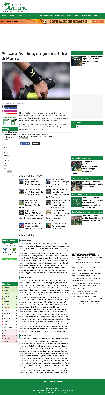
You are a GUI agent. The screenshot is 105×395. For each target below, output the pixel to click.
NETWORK (34, 385)
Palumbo (6, 160)
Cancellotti (7, 142)
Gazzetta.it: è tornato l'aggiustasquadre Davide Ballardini (59, 226)
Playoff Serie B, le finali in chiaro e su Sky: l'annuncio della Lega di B (48, 346)
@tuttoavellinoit (47, 136)
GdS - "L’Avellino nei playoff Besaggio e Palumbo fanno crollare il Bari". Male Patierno (54, 265)
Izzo (5, 144)
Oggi (73, 126)
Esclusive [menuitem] (23, 16)
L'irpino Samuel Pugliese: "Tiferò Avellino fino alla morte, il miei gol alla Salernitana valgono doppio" (59, 314)
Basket (74, 178)
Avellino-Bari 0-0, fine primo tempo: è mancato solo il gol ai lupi (45, 304)
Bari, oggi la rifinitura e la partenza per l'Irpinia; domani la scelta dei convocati (51, 348)
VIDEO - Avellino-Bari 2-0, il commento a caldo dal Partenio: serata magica (50, 295)
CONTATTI (60, 385)
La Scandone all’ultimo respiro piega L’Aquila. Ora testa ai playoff (47, 243)
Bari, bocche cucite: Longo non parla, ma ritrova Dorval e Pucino (47, 363)
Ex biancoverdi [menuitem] (46, 16)
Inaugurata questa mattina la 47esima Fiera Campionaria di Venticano (49, 353)
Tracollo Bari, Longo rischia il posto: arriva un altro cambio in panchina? (49, 256)
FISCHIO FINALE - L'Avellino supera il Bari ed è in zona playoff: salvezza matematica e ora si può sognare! (62, 300)
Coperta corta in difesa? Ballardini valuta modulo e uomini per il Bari (48, 368)
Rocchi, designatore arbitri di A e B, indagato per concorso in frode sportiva (50, 251)
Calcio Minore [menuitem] (86, 16)
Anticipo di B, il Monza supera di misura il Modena (41, 307)
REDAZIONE (43, 385)
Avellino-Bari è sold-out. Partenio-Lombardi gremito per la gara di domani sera (51, 339)
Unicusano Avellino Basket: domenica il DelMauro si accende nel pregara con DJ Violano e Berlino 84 (60, 312)
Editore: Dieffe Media (52, 388)
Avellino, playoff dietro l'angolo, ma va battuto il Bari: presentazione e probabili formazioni (55, 329)
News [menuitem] (76, 16)
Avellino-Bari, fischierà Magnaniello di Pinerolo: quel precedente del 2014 (49, 361)
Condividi (24, 144)
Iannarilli (6, 139)
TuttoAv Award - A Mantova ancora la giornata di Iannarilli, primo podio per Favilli (52, 309)
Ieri (77, 126)
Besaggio (6, 158)
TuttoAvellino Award (80, 212)
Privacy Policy (58, 381)
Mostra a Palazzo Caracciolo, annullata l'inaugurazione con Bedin (47, 365)
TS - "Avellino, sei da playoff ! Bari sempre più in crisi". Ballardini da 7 (34, 192)
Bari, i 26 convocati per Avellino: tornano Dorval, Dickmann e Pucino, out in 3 (51, 324)
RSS (72, 385)
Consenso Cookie (47, 381)
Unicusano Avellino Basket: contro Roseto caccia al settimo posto (47, 260)
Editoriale (75, 53)
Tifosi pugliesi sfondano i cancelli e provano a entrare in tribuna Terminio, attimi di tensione (55, 290)
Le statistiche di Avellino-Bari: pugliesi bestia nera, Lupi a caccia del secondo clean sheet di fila (57, 358)
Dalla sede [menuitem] (33, 16)
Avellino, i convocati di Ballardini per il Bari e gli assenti (43, 341)
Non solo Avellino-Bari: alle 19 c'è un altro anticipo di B (43, 321)
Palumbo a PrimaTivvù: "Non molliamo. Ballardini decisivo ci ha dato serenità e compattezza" (57, 285)
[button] (9, 171)
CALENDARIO (52, 385)
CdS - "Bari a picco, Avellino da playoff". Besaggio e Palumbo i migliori (49, 268)
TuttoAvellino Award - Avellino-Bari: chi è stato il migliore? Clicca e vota (48, 297)
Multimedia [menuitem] (59, 16)
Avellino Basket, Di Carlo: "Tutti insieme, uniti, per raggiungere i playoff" (49, 331)
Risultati (9, 175)
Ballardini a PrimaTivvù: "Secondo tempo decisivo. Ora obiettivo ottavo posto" (51, 287)
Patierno (6, 165)
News (26, 134)
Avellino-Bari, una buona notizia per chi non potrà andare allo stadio (47, 351)
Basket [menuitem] (68, 16)
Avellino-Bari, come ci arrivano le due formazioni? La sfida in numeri (47, 326)
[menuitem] (101, 16)
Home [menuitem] (4, 16)
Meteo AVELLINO (10, 260)
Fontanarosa (7, 150)
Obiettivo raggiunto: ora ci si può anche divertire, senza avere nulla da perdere (52, 270)
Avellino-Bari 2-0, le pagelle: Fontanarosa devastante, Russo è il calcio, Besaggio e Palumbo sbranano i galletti (63, 292)
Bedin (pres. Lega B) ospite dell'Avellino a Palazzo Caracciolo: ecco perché (50, 373)
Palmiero (6, 155)
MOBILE (67, 385)
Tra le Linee (76, 194)
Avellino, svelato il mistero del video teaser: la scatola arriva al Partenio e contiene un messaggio (58, 215)
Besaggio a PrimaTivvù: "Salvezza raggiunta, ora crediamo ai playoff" (48, 283)
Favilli (5, 168)
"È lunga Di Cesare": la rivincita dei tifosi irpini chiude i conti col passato (49, 258)
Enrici (5, 147)
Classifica (6, 284)
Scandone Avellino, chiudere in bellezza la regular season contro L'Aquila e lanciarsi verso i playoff (59, 253)
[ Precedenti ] (9, 254)
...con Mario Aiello (81, 288)
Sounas (6, 152)
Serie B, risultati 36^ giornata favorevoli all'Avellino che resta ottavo (47, 248)
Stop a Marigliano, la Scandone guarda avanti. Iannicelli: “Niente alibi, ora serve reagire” (55, 317)
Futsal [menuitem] (96, 16)
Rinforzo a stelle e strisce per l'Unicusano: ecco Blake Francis (46, 344)
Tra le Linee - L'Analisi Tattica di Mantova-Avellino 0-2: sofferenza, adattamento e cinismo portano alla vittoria (92, 202)
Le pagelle (76, 158)
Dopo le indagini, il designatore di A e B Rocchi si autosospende (33, 181)
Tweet (36, 144)
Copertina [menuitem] (12, 16)
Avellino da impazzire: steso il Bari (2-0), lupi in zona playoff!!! (45, 302)
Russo (5, 163)
